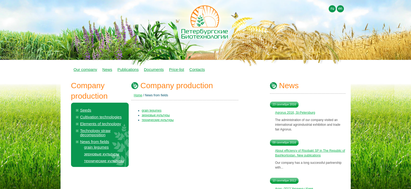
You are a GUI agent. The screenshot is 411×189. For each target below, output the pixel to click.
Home (138, 95)
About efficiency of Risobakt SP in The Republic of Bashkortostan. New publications (310, 153)
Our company (85, 69)
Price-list (176, 69)
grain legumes (96, 147)
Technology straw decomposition (95, 132)
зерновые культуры (101, 154)
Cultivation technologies (101, 117)
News (107, 69)
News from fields (94, 141)
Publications (128, 69)
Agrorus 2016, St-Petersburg (295, 112)
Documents (154, 69)
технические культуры (104, 161)
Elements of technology (100, 124)
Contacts (197, 69)
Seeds (85, 110)
